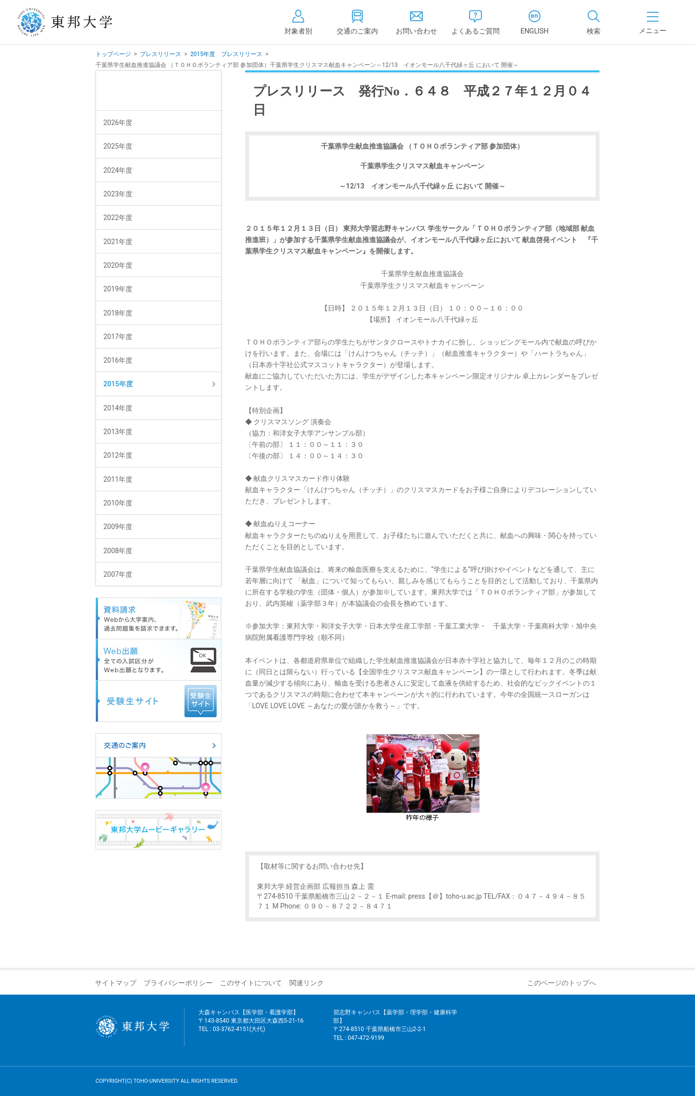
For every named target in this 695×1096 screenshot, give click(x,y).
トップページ (113, 54)
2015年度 (118, 384)
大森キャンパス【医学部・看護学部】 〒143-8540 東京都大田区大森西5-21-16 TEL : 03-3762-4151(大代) (251, 1027)
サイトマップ (115, 983)
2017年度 (117, 337)
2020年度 (117, 265)
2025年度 (117, 146)
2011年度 (117, 479)
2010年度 (117, 503)
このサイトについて (251, 983)
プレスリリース (160, 54)
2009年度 (117, 527)
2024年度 (117, 170)
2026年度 (117, 122)
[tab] (593, 22)
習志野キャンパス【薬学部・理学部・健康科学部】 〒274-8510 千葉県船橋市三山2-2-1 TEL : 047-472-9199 (395, 1031)
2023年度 (117, 194)
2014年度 (117, 408)
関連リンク (306, 983)
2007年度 (117, 574)
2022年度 (117, 217)
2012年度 (117, 455)
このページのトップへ (561, 983)
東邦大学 (75, 22)
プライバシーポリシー (178, 983)
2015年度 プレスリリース (226, 54)
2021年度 (117, 242)
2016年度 (117, 360)
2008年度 (117, 551)
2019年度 (117, 289)
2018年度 (117, 313)
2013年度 (117, 432)
